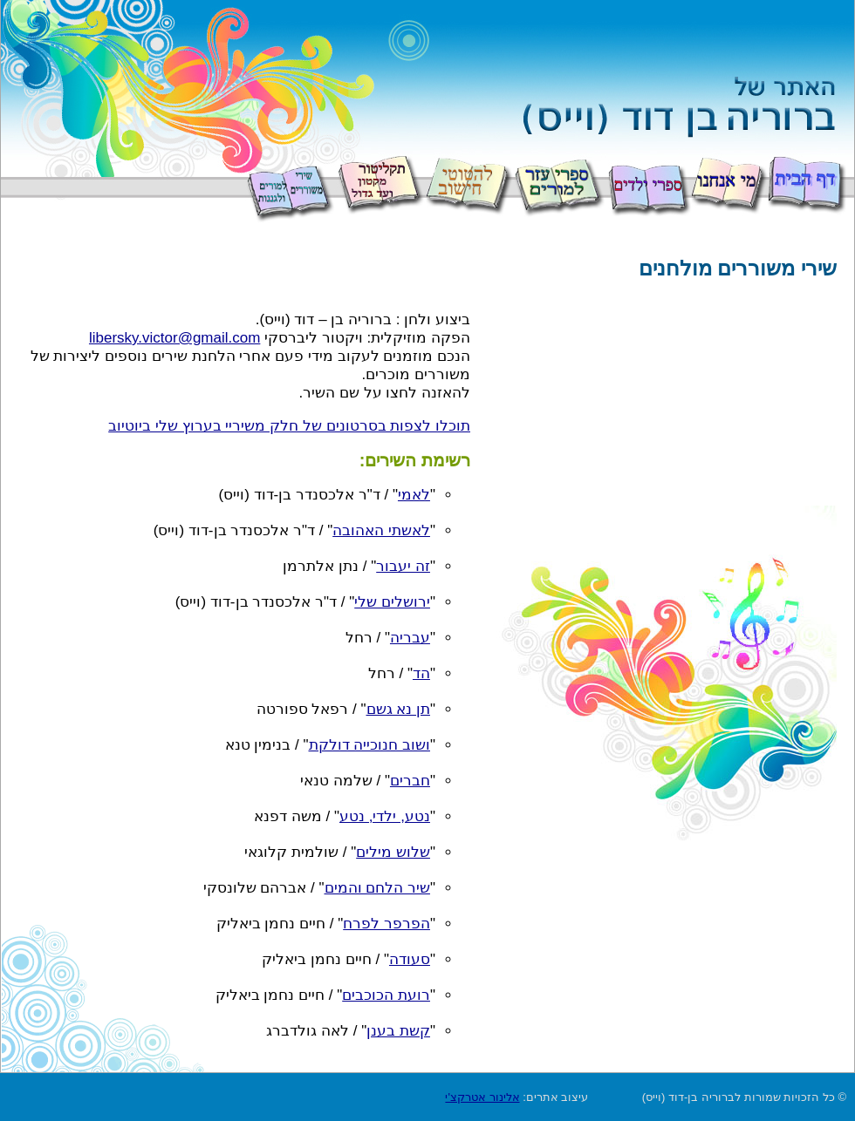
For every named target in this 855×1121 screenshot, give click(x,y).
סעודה (409, 959)
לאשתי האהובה (381, 530)
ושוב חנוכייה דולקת (369, 745)
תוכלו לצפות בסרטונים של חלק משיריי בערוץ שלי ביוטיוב (289, 426)
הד (421, 673)
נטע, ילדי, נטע (384, 816)
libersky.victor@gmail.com (174, 338)
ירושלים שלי (392, 602)
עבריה (410, 637)
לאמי (414, 494)
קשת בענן (398, 1030)
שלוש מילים (393, 852)
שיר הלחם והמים (377, 888)
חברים (410, 780)
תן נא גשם (398, 709)
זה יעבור (403, 566)
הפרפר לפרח (386, 923)
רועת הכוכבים (386, 995)
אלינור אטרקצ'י (482, 1097)
